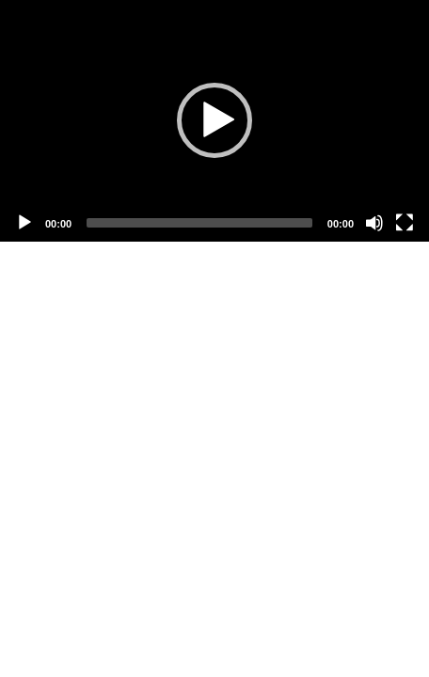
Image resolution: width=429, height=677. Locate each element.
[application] (214, 121)
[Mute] (374, 222)
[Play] (24, 222)
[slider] (199, 223)
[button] (214, 120)
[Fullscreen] (404, 222)
